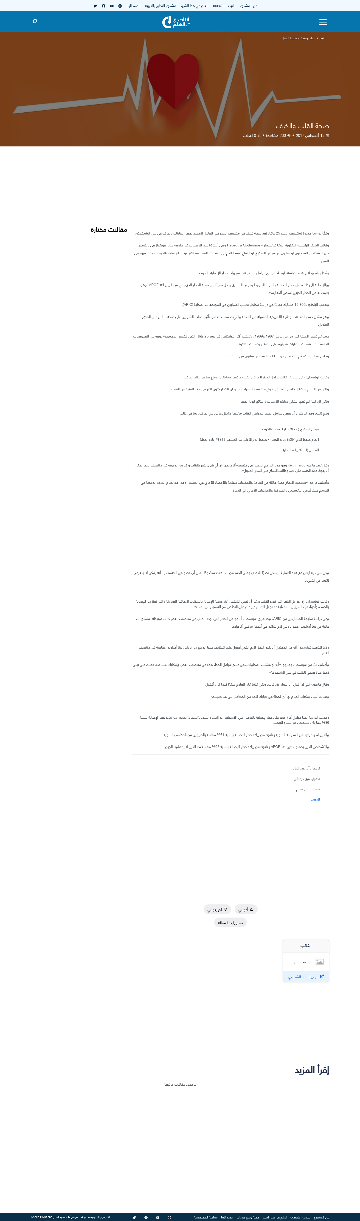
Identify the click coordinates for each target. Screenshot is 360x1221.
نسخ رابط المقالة (230, 922)
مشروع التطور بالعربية (160, 5)
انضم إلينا (134, 5)
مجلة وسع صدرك (248, 1217)
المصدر (315, 799)
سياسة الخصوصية (206, 1217)
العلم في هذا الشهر (194, 5)
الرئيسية (321, 38)
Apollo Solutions (41, 1216)
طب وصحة (307, 38)
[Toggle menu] (323, 22)
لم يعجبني (217, 909)
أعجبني (246, 909)
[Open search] (34, 20)
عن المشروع (248, 5)
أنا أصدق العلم (61, 1216)
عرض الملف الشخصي (303, 976)
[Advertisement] (230, 192)
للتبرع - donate (224, 5)
